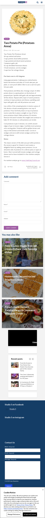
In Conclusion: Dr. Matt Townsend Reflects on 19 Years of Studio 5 (27, 384)
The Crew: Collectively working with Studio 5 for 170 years (27, 376)
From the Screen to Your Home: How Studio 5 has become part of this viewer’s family (26, 367)
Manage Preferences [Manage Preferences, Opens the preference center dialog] (14, 514)
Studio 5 (13, 409)
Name (6, 204)
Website (6, 218)
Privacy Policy (29, 505)
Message (10, 459)
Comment (6, 181)
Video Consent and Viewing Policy (13, 508)
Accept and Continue (30, 514)
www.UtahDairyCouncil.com (31, 160)
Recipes (7, 39)
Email (6, 211)
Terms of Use (20, 505)
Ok (43, 489)
